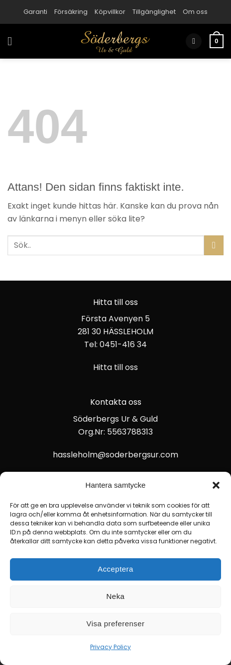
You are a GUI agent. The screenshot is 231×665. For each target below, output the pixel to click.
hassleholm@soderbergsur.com (115, 454)
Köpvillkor (110, 11)
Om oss (195, 11)
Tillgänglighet (154, 11)
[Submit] (214, 245)
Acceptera (115, 569)
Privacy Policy (110, 647)
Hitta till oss (115, 367)
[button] (216, 485)
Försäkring (71, 11)
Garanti (35, 11)
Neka (116, 596)
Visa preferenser (116, 623)
